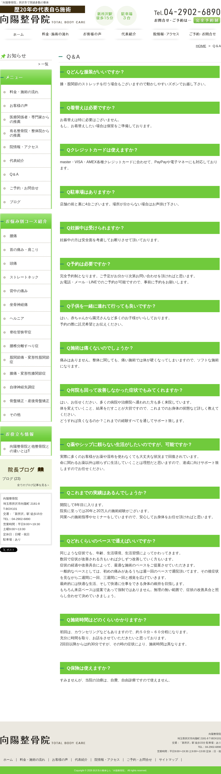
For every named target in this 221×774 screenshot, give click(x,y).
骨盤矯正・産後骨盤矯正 (29, 401)
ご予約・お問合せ (202, 35)
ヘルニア (17, 318)
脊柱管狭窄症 (20, 332)
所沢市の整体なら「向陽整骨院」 (110, 770)
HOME (201, 46)
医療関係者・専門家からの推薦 (29, 119)
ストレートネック (24, 277)
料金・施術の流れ (55, 35)
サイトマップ (168, 759)
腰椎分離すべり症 (24, 346)
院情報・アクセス (165, 35)
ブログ (15, 202)
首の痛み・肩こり (24, 250)
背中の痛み (19, 291)
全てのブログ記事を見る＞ (33, 485)
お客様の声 (92, 35)
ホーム (18, 35)
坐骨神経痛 (19, 305)
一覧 (44, 64)
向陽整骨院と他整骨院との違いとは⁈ (29, 448)
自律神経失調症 (22, 387)
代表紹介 (128, 35)
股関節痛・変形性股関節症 (29, 359)
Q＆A (14, 174)
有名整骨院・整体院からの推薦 (29, 133)
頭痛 (13, 263)
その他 (15, 415)
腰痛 (13, 236)
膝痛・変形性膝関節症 (28, 373)
